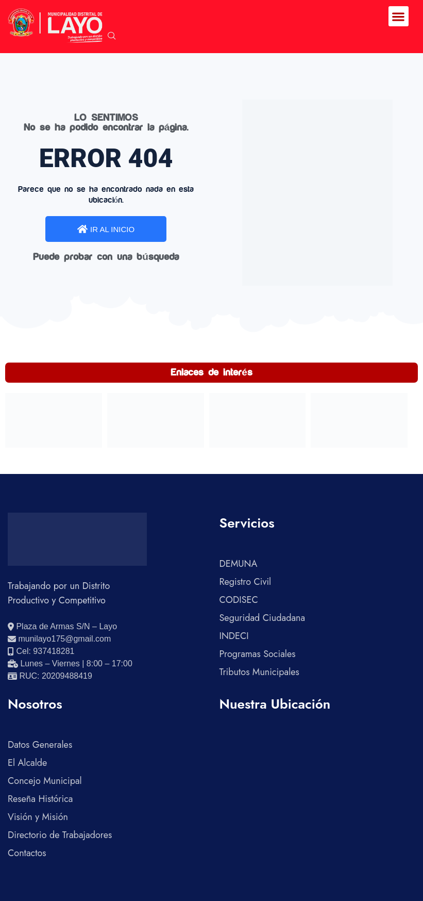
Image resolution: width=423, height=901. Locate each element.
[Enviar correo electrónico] (59, 639)
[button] (398, 16)
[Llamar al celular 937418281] (41, 651)
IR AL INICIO (105, 229)
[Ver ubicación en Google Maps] (62, 626)
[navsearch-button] (112, 36)
